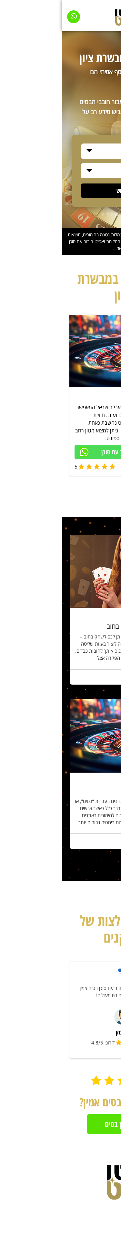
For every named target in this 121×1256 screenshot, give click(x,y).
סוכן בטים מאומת (90, 466)
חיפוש (60, 190)
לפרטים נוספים (89, 678)
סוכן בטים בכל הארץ (84, 396)
